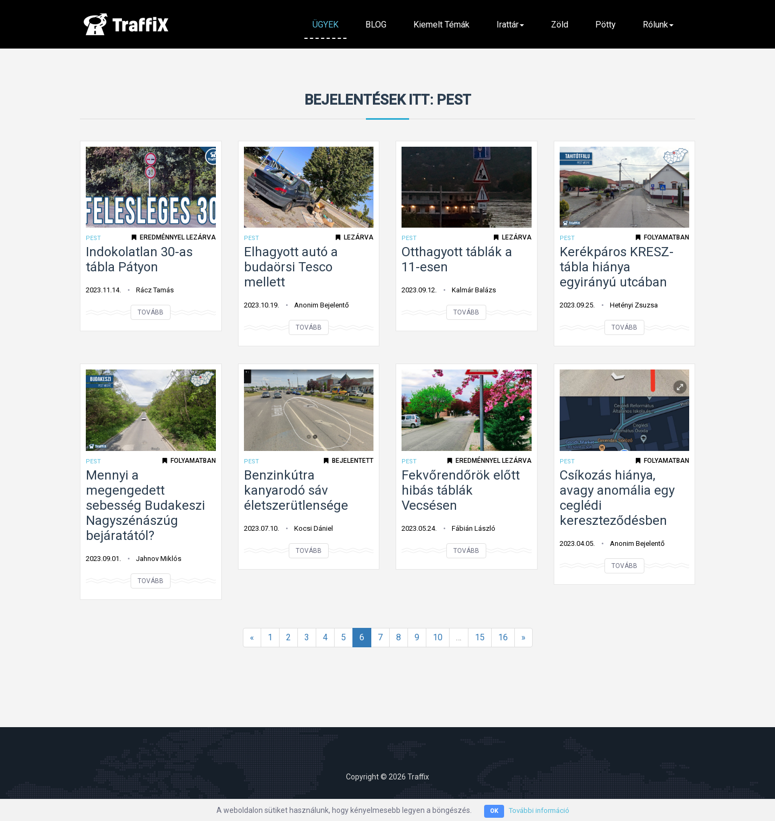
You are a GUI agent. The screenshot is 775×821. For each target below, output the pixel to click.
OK (492, 811)
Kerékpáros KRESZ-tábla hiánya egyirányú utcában (617, 267)
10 (438, 637)
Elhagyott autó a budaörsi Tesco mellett (291, 267)
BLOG (375, 24)
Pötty (605, 24)
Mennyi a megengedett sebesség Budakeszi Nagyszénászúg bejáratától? (145, 505)
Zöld (559, 24)
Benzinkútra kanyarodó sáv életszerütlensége (296, 490)
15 (480, 637)
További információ (539, 810)
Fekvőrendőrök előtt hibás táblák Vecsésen (461, 490)
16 (503, 637)
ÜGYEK (325, 24)
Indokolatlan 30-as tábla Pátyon (139, 259)
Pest (93, 238)
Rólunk (658, 24)
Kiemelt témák (441, 24)
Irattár (510, 24)
